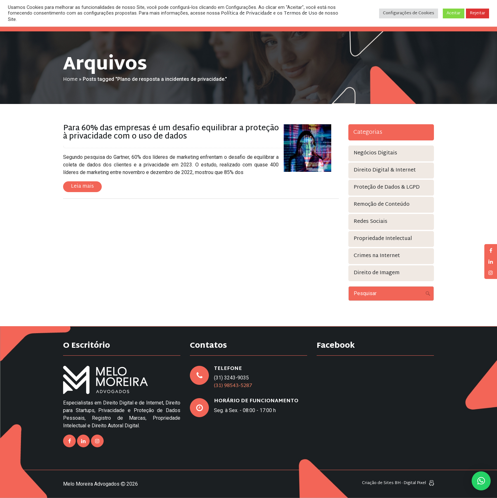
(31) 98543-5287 (233, 386)
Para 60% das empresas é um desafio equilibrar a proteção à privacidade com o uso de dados (171, 132)
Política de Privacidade (246, 13)
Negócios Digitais (375, 153)
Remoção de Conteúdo (382, 204)
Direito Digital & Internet (385, 170)
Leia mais (82, 186)
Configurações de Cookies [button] (408, 13)
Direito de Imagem (377, 273)
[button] (481, 480)
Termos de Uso (300, 13)
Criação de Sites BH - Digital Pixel (394, 483)
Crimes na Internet (377, 256)
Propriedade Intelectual (383, 238)
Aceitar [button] (454, 13)
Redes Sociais (370, 221)
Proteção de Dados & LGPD (387, 187)
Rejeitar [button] (477, 13)
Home (70, 79)
